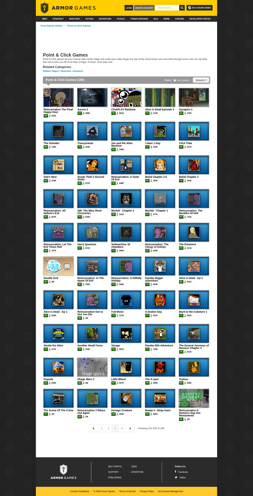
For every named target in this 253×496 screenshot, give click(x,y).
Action (89, 19)
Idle (155, 19)
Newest (201, 80)
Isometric (78, 71)
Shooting (74, 19)
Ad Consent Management (170, 491)
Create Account (144, 8)
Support (113, 472)
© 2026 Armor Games (104, 491)
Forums (179, 19)
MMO (44, 19)
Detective (66, 71)
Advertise (137, 472)
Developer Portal (200, 19)
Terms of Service (127, 491)
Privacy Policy (147, 491)
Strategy (58, 19)
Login (129, 8)
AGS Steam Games (199, 7)
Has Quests (181, 80)
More (167, 19)
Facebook (181, 472)
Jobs (134, 466)
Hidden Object (51, 71)
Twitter (180, 477)
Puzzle (121, 19)
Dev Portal (115, 466)
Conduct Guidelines (79, 491)
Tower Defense (139, 19)
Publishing (115, 477)
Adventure (105, 19)
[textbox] (167, 8)
